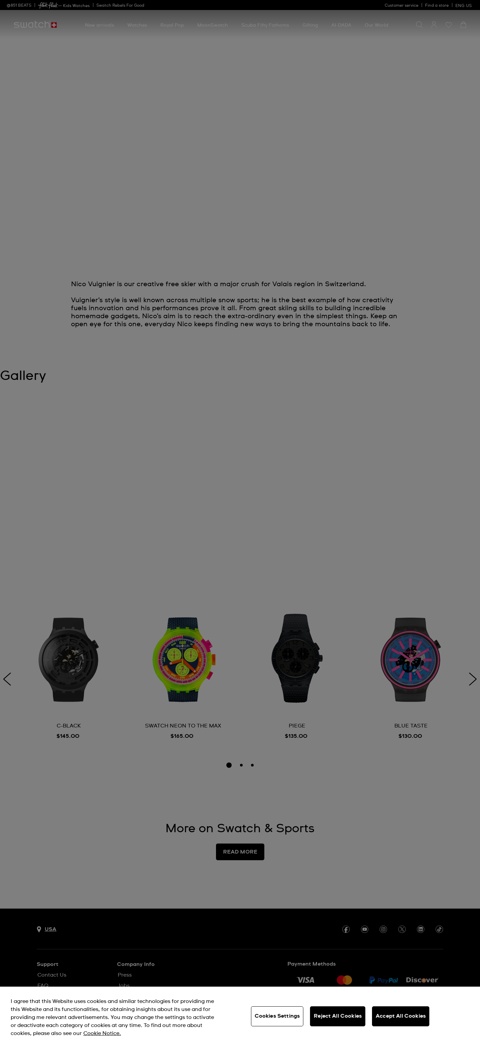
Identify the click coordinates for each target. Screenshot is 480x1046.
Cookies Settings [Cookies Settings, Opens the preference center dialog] (277, 1016)
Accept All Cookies (401, 1016)
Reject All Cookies (338, 1016)
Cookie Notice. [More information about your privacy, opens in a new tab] (102, 1033)
